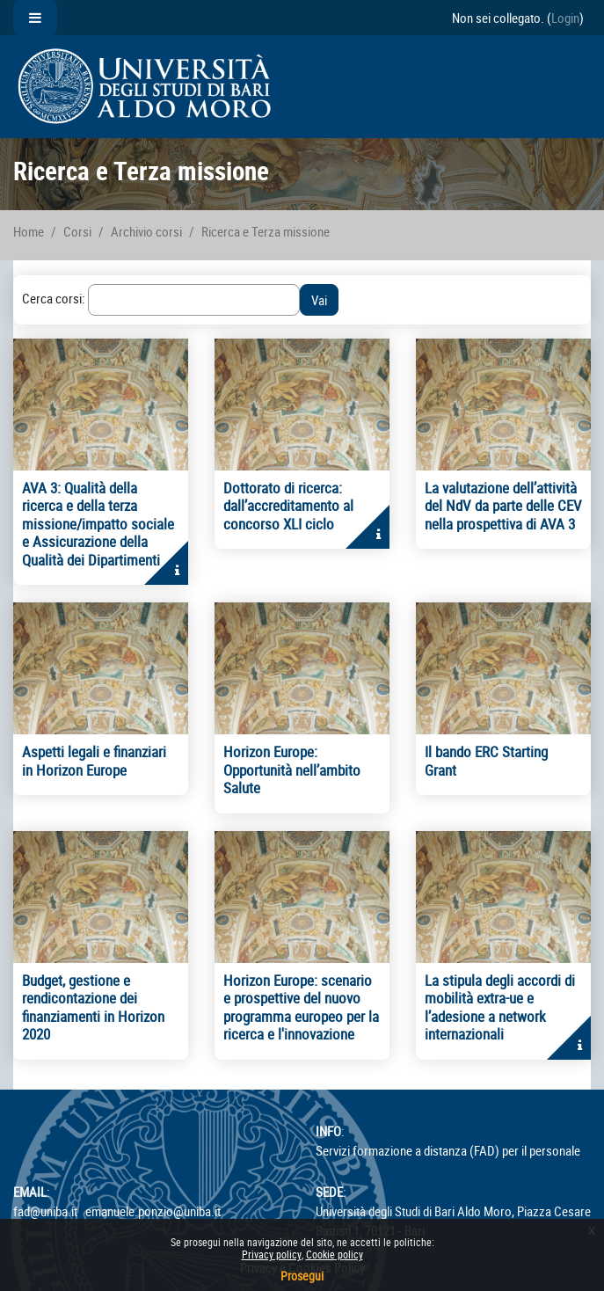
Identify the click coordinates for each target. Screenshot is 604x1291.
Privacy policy (272, 1254)
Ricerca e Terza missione (265, 231)
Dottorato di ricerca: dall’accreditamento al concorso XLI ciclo (288, 506)
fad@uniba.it (45, 1211)
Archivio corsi (146, 231)
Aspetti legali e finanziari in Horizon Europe (94, 760)
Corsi (77, 231)
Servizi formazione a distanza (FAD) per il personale (448, 1150)
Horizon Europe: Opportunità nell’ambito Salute (291, 769)
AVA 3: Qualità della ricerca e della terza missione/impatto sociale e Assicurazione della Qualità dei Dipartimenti (98, 524)
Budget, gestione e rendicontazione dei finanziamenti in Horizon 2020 (93, 1007)
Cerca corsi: (55, 298)
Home (28, 231)
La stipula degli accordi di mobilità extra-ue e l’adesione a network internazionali (500, 1007)
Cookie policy (334, 1254)
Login (565, 17)
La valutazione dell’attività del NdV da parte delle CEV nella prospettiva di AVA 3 (503, 506)
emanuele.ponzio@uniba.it (153, 1211)
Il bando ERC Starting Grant (486, 760)
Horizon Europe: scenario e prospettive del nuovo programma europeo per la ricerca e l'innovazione (301, 1007)
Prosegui (302, 1275)
